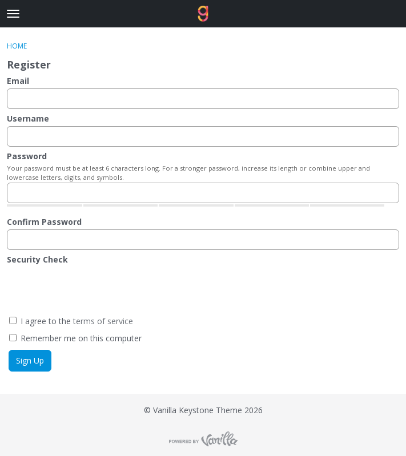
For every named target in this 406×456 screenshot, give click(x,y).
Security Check (37, 259)
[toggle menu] (13, 13)
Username (28, 118)
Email (18, 80)
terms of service (103, 321)
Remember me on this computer (75, 338)
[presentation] (115, 289)
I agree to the (71, 321)
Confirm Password (44, 221)
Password (27, 156)
